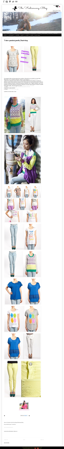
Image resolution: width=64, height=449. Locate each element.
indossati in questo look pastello (28, 85)
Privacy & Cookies (37, 35)
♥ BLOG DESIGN (44, 33)
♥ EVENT (31, 35)
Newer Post (6, 439)
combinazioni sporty (12, 86)
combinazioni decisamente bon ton (23, 86)
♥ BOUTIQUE (55, 33)
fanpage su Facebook (33, 79)
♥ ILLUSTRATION (33, 33)
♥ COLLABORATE (26, 33)
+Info (38, 448)
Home (24, 439)
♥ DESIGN (38, 33)
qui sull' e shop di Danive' (13, 89)
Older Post (42, 439)
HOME (4, 33)
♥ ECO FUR (50, 33)
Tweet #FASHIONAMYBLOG (8, 427)
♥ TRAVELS (5, 35)
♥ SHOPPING (17, 35)
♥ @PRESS (15, 33)
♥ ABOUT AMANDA (10, 33)
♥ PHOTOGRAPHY (11, 35)
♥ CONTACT (27, 35)
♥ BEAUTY (22, 35)
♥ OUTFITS (20, 33)
